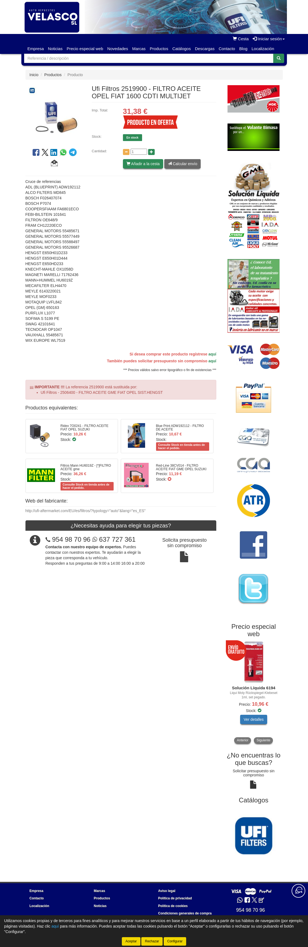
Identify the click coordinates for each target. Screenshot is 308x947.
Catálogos (181, 48)
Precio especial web (85, 48)
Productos (159, 48)
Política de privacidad (175, 898)
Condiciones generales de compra (185, 913)
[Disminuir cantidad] (126, 152)
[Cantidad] (139, 152)
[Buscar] (278, 58)
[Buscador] (149, 58)
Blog (243, 48)
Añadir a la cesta (143, 164)
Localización (263, 48)
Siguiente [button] (263, 740)
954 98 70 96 (71, 539)
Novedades (117, 48)
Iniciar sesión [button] (269, 38)
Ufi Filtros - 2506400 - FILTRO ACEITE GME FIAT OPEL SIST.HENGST (102, 392)
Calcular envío (182, 164)
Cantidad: (99, 151)
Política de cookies (173, 906)
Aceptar (131, 941)
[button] (54, 164)
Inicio (34, 75)
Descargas (205, 48)
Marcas (139, 48)
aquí (212, 354)
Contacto (227, 48)
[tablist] (253, 692)
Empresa (35, 48)
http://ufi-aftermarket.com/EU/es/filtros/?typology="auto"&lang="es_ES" (85, 511)
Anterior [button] (242, 740)
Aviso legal (166, 891)
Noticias (55, 48)
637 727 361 (114, 539)
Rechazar (152, 941)
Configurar (175, 941)
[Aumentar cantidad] (151, 152)
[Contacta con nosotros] (298, 891)
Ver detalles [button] (254, 719)
